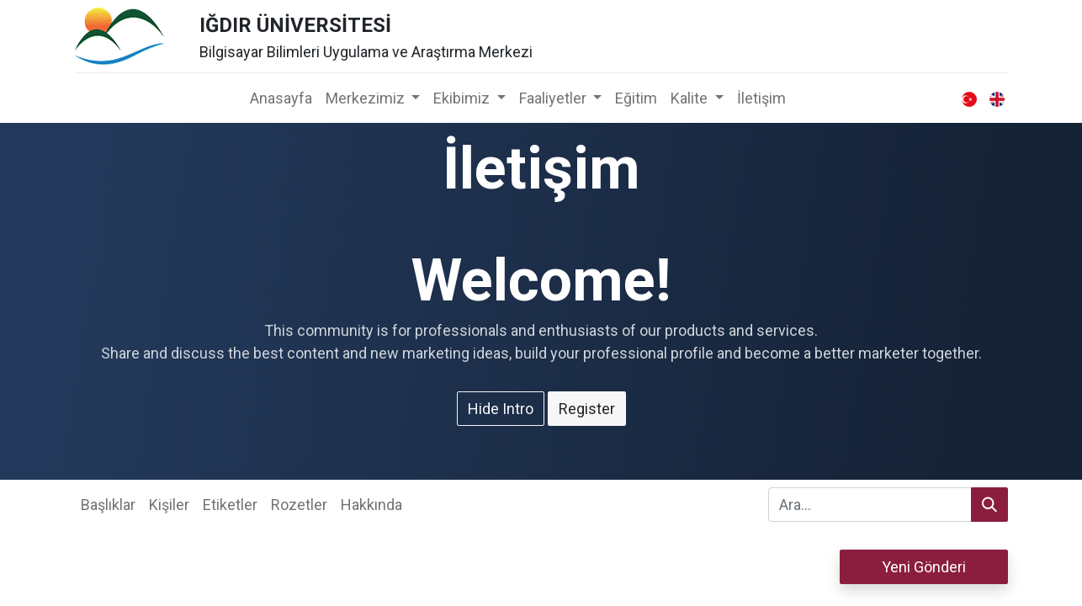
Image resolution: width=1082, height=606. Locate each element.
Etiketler (230, 504)
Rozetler (299, 504)
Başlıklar (108, 504)
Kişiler (169, 504)
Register (587, 408)
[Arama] (989, 504)
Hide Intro (500, 408)
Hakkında (371, 504)
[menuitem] (281, 98)
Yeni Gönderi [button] (924, 567)
